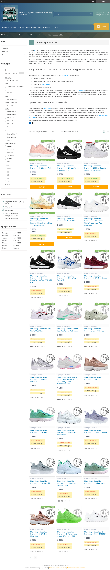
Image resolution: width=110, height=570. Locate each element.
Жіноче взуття (24, 35)
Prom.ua (66, 566)
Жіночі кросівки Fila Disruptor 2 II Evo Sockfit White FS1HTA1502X (95, 168)
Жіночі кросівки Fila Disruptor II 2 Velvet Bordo (95, 277)
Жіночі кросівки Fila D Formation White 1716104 (95, 533)
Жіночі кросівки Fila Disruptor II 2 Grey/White (41, 482)
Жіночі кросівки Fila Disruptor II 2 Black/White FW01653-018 (68, 168)
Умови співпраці (44, 27)
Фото (55, 27)
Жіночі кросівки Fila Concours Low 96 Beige (94, 330)
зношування (46, 84)
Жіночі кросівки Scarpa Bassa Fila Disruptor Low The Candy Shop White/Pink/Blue (67, 380)
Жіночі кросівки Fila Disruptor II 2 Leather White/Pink (66, 432)
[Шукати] (91, 14)
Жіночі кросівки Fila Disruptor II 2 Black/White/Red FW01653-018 (41, 279)
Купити (42, 187)
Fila (35, 50)
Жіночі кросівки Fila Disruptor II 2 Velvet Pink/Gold (38, 534)
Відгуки (5, 52)
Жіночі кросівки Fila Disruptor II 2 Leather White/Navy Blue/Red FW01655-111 (93, 222)
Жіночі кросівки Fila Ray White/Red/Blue (40, 330)
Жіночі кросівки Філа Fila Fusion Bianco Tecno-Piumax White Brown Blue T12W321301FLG (41, 222)
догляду (82, 90)
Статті (20, 27)
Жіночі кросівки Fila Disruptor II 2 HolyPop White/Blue (66, 278)
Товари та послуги (10, 35)
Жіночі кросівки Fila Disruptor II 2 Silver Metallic (38, 379)
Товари (5, 27)
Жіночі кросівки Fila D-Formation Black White (67, 220)
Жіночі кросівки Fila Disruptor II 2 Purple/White (95, 431)
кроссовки (47, 108)
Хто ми (13, 27)
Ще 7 (8, 127)
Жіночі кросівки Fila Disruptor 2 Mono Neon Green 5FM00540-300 (67, 534)
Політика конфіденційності (76, 568)
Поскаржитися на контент (57, 568)
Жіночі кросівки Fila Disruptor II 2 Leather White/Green (66, 483)
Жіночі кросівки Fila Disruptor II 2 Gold (92, 378)
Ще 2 (8, 184)
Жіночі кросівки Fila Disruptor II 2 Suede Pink (40, 167)
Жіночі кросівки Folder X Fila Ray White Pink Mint (67, 330)
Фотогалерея (31, 27)
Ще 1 (8, 162)
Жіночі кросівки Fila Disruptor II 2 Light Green (95, 482)
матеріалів (64, 75)
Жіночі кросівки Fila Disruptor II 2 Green (38, 431)
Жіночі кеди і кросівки (38, 35)
